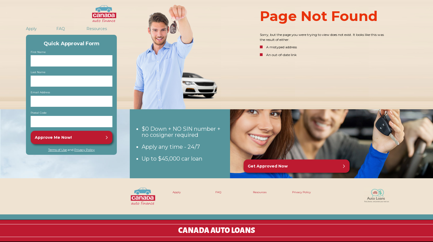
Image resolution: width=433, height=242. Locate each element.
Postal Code (39, 112)
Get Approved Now (268, 166)
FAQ (60, 28)
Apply (31, 28)
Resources (96, 28)
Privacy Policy (84, 150)
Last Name (38, 72)
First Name (38, 52)
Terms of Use (57, 150)
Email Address (40, 92)
